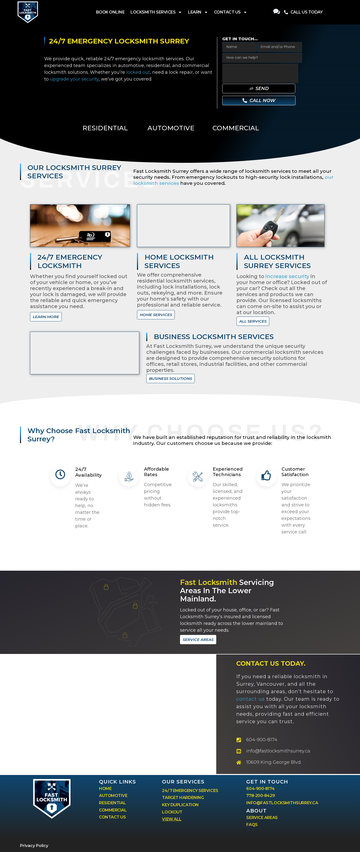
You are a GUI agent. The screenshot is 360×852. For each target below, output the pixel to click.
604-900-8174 (260, 788)
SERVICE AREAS (262, 817)
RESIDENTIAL (105, 128)
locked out (138, 72)
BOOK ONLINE (110, 12)
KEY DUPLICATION (180, 804)
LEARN (198, 12)
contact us (250, 699)
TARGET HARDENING (183, 797)
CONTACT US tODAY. (271, 663)
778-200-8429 (260, 795)
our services (183, 782)
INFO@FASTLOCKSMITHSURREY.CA (282, 802)
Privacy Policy (34, 845)
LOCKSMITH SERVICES (156, 12)
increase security (287, 276)
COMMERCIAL (235, 128)
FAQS (252, 824)
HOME (105, 788)
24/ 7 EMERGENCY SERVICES (190, 790)
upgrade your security (74, 79)
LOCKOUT (172, 812)
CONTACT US (230, 12)
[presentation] (260, 73)
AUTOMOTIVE (171, 128)
